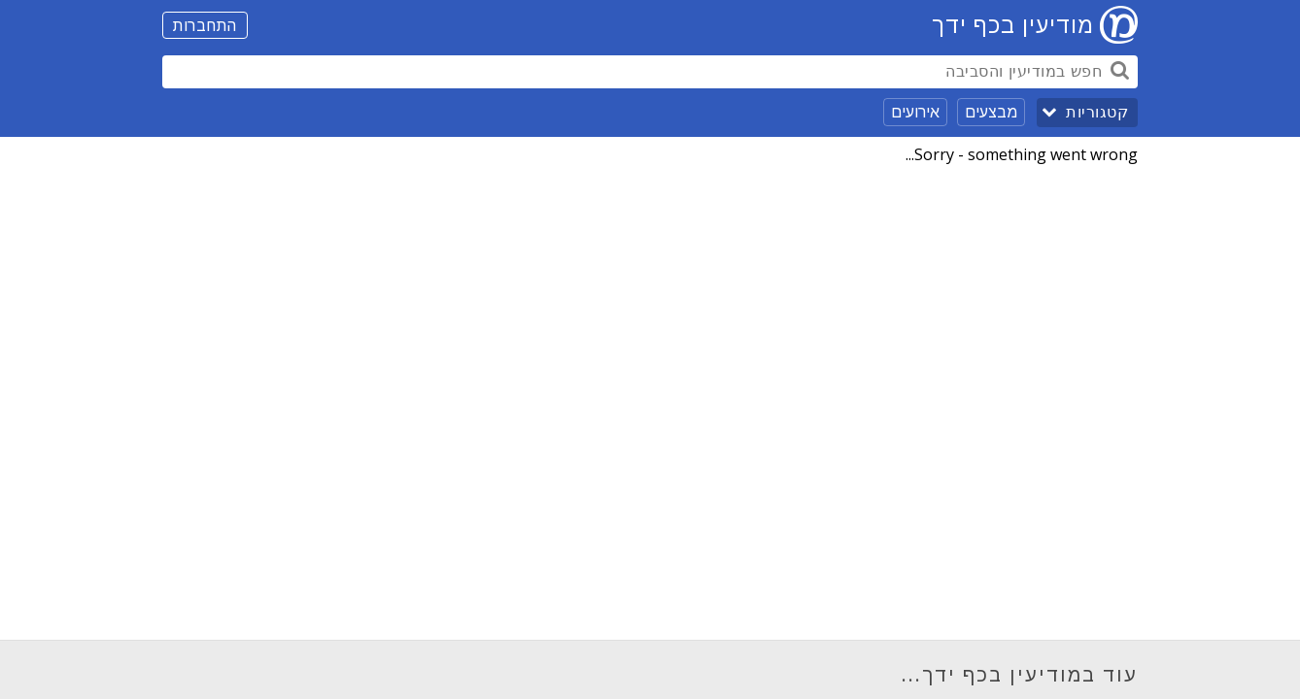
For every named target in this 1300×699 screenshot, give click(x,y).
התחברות (205, 25)
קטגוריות (1097, 112)
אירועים (915, 111)
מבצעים (991, 111)
